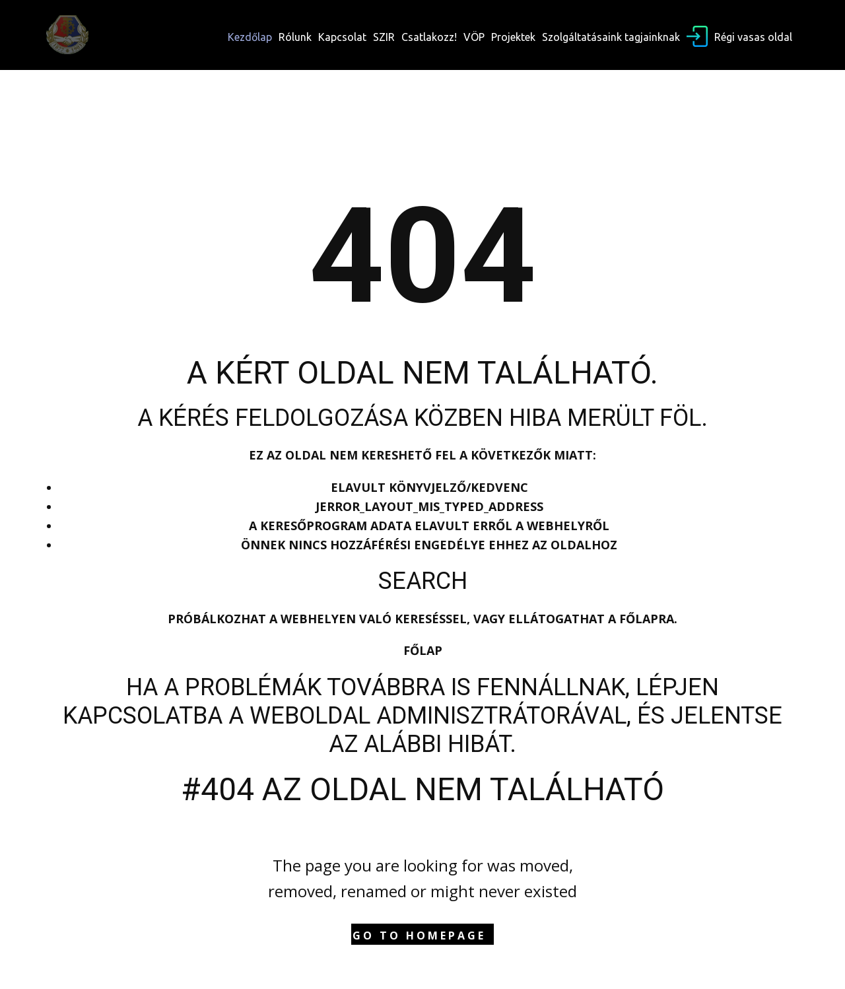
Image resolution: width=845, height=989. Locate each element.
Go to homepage (419, 935)
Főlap (422, 650)
